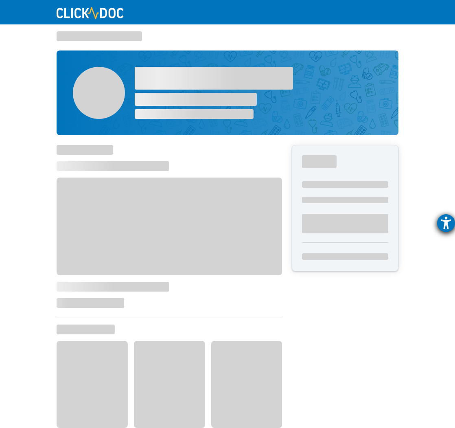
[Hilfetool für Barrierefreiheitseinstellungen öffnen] (446, 223)
